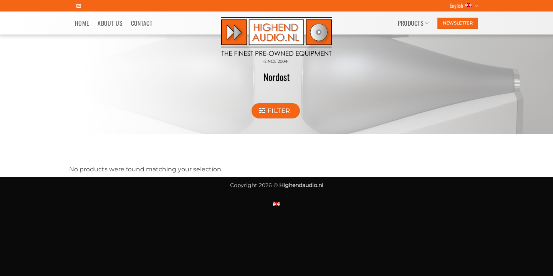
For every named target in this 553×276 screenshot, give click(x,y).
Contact (141, 23)
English (464, 6)
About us (110, 23)
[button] (276, 110)
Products (413, 23)
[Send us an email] (78, 6)
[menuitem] (276, 204)
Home (82, 23)
